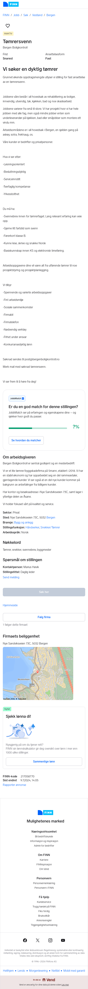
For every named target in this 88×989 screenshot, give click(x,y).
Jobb (16, 15)
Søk (25, 15)
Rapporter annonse (14, 785)
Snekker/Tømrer (50, 527)
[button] (8, 26)
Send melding (11, 577)
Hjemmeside (10, 605)
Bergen (50, 15)
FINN (6, 15)
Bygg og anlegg (23, 522)
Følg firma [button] (44, 617)
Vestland (37, 15)
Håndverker (32, 527)
